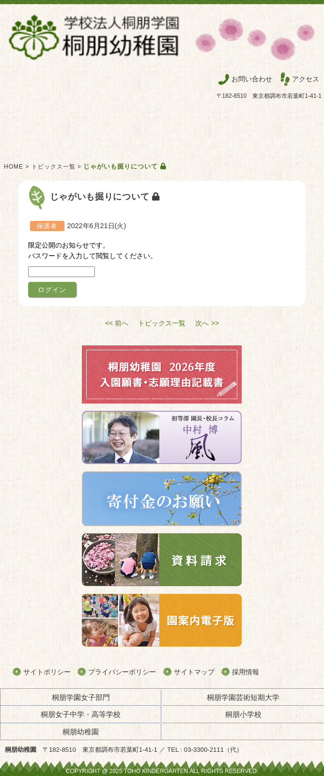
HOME (13, 166)
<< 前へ (117, 323)
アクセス (305, 79)
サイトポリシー (47, 672)
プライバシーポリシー (122, 672)
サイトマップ (194, 672)
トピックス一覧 (53, 166)
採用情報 (245, 672)
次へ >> (207, 323)
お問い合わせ (251, 79)
